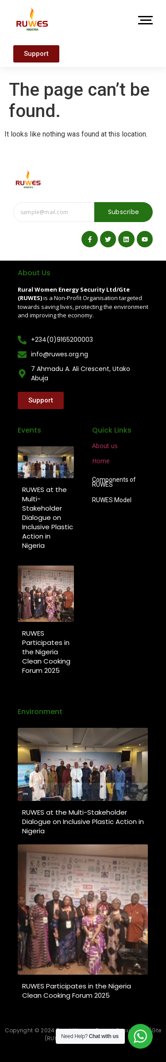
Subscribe (123, 211)
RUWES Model (111, 500)
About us (105, 445)
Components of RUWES (114, 482)
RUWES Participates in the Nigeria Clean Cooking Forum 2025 (46, 652)
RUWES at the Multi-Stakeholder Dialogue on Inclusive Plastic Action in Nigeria (47, 517)
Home (101, 461)
